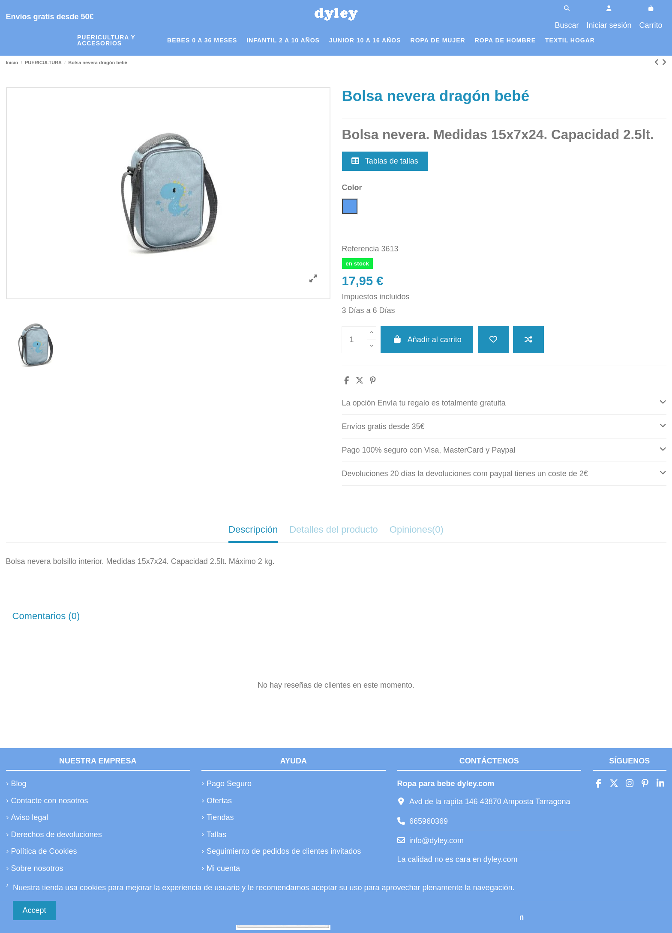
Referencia (360, 248)
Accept (34, 910)
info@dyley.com (436, 840)
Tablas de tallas (384, 161)
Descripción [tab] (253, 529)
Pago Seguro (229, 783)
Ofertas (219, 800)
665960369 (428, 821)
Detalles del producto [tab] (333, 529)
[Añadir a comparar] (528, 339)
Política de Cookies (44, 851)
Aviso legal (29, 817)
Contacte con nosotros (49, 800)
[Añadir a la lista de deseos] (493, 339)
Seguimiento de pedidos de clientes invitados (284, 851)
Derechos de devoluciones (56, 834)
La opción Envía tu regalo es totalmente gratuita (504, 402)
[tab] (504, 403)
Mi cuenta (223, 868)
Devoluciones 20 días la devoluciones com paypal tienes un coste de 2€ (504, 472)
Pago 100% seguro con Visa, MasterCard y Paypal (504, 449)
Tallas (216, 834)
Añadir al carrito (427, 339)
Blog (19, 783)
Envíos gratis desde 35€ (504, 425)
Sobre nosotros (37, 868)
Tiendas (220, 817)
